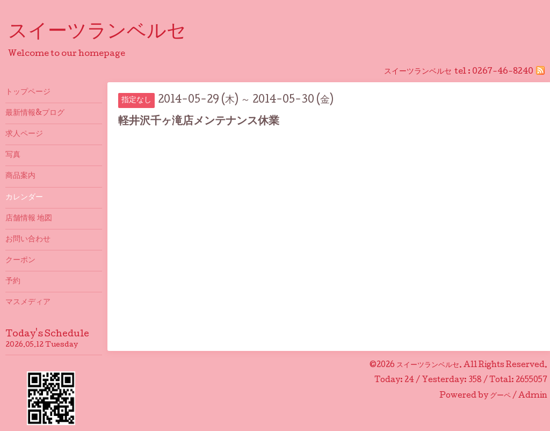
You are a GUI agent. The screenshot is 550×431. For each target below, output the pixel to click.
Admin (532, 396)
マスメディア (27, 302)
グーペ (500, 396)
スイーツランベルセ (107, 33)
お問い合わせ (27, 239)
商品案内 (20, 176)
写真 (12, 155)
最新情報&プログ (34, 113)
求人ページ (24, 134)
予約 (12, 281)
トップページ (27, 92)
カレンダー (24, 197)
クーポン (20, 260)
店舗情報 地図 (28, 218)
